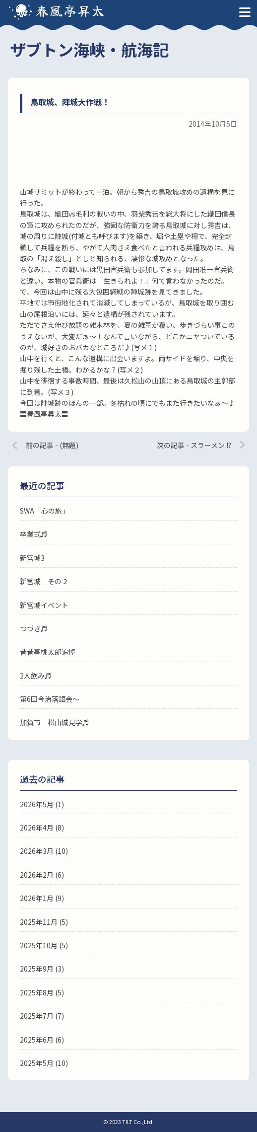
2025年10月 (39, 945)
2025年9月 (37, 969)
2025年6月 (37, 1040)
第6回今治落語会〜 (49, 699)
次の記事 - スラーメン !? (194, 445)
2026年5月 (37, 804)
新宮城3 (32, 558)
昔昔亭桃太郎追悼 (47, 652)
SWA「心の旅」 (44, 511)
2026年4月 (37, 827)
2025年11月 (39, 922)
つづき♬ (34, 628)
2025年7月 (37, 1016)
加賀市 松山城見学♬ (54, 722)
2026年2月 (37, 875)
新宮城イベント (44, 605)
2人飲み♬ (36, 675)
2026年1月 (37, 898)
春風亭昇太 (70, 10)
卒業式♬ (34, 534)
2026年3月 (37, 851)
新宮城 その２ (44, 581)
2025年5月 (37, 1063)
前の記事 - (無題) (52, 445)
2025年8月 (37, 992)
